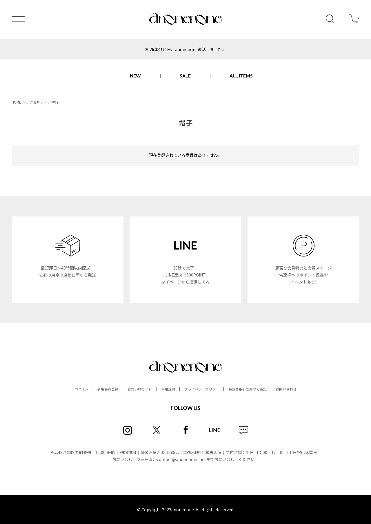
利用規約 (168, 388)
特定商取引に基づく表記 (247, 388)
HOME (16, 102)
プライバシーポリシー (201, 388)
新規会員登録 (107, 388)
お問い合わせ (286, 388)
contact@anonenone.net (181, 459)
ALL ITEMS (241, 75)
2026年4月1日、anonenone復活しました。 (185, 49)
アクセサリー (36, 102)
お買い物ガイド (140, 388)
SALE (185, 75)
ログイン (81, 388)
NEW (135, 75)
